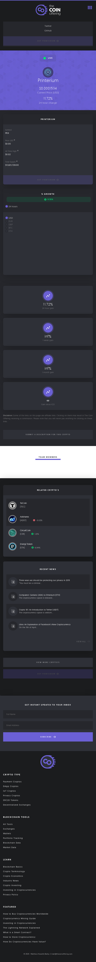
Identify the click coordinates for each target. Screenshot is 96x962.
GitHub (48, 30)
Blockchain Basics (13, 867)
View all (83, 641)
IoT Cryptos (9, 791)
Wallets (7, 833)
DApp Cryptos (11, 786)
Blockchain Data (12, 843)
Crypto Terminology (14, 871)
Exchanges (9, 829)
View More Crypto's (48, 662)
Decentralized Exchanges (17, 805)
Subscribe (48, 737)
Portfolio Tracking (13, 838)
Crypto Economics (13, 876)
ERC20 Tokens (10, 800)
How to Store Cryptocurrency (19, 937)
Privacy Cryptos (11, 795)
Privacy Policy (10, 894)
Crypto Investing (12, 885)
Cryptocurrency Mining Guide (19, 918)
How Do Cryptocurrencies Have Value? (24, 941)
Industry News (11, 880)
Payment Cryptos (12, 781)
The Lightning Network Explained (21, 928)
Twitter (48, 26)
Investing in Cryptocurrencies (19, 890)
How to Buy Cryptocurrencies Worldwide (25, 914)
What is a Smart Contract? (17, 932)
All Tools (8, 824)
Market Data (9, 847)
